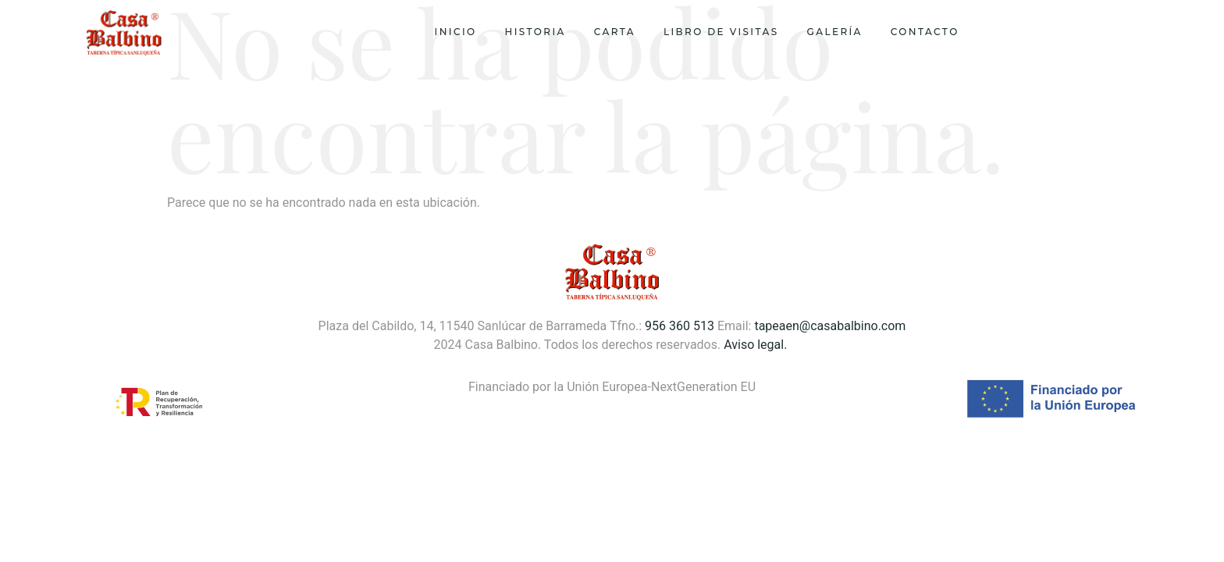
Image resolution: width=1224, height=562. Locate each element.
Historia (535, 31)
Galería (835, 31)
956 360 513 (679, 325)
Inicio (456, 31)
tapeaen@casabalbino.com (830, 325)
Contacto (925, 31)
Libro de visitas (721, 31)
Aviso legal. (757, 344)
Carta (614, 31)
